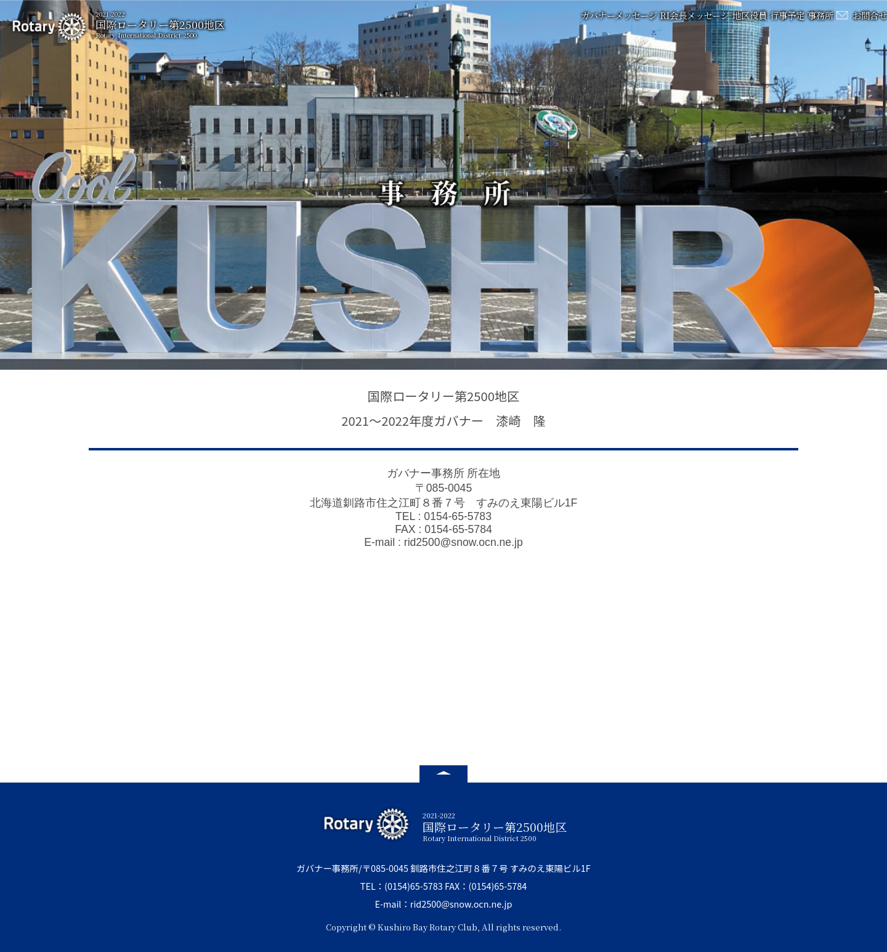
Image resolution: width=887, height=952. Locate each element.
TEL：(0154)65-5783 (401, 885)
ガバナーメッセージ (542, 21)
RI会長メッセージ (630, 21)
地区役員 (697, 21)
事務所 (793, 21)
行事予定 (747, 21)
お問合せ (863, 21)
